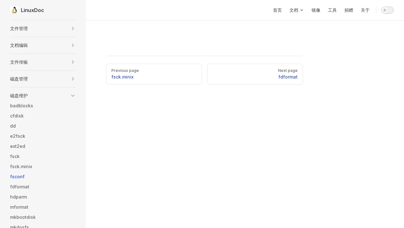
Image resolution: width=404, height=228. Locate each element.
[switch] (387, 10)
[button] (43, 28)
